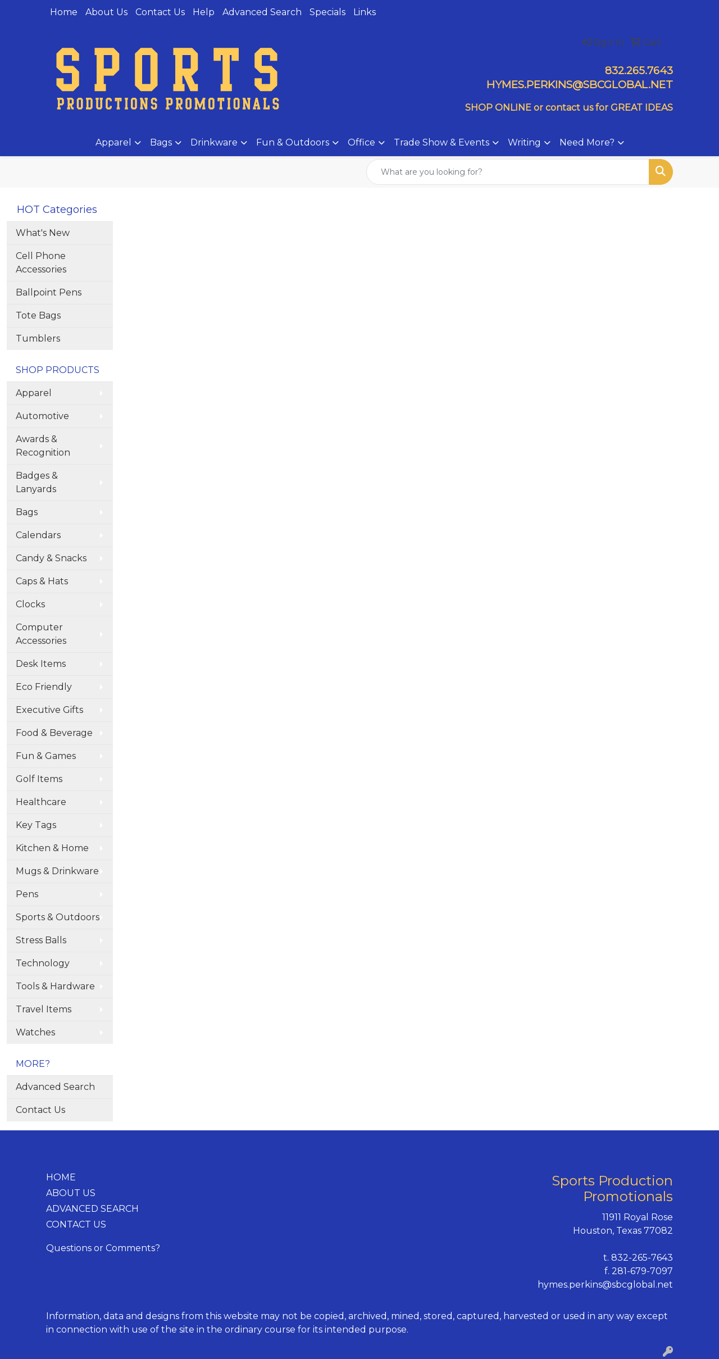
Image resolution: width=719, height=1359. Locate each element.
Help (204, 12)
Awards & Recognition (43, 446)
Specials (327, 12)
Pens (27, 894)
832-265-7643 (642, 1257)
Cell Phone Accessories (41, 263)
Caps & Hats (42, 581)
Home (64, 12)
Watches (35, 1032)
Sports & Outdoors (57, 917)
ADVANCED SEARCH (92, 1208)
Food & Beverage (54, 733)
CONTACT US (76, 1224)
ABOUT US (70, 1193)
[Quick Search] (507, 172)
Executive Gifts (49, 710)
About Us (106, 12)
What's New (43, 233)
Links (364, 12)
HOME (61, 1177)
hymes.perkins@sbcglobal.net (605, 1284)
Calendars (38, 535)
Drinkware (214, 142)
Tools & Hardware (55, 986)
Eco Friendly (44, 686)
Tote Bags (38, 315)
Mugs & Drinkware (57, 871)
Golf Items (39, 779)
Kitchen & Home (52, 848)
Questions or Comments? (103, 1248)
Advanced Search (262, 12)
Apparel (113, 142)
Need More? (587, 142)
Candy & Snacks (51, 558)
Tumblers (38, 338)
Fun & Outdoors (292, 142)
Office (361, 142)
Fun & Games (46, 756)
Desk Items (41, 663)
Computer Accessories (41, 634)
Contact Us (160, 12)
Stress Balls (41, 940)
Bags (161, 142)
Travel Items (43, 1009)
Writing (524, 142)
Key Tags (36, 825)
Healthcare (41, 802)
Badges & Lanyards (37, 482)
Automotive (42, 416)
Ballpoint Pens (48, 292)
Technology (43, 963)
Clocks (30, 604)
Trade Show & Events (441, 142)
